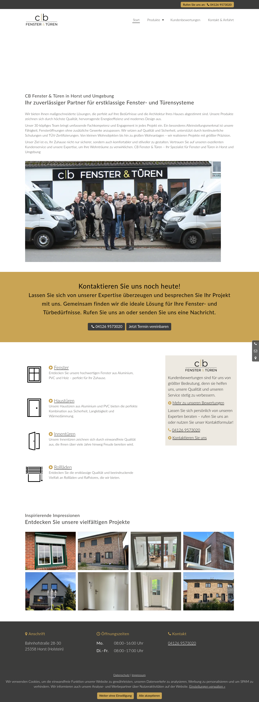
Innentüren (65, 434)
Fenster (61, 367)
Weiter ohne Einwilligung (115, 695)
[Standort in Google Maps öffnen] (255, 357)
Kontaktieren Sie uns (189, 437)
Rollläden (63, 467)
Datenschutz (121, 675)
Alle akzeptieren (149, 695)
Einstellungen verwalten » (207, 686)
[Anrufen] (255, 343)
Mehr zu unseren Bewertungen (198, 402)
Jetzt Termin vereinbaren (149, 326)
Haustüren (64, 400)
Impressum (139, 675)
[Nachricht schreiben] (255, 351)
